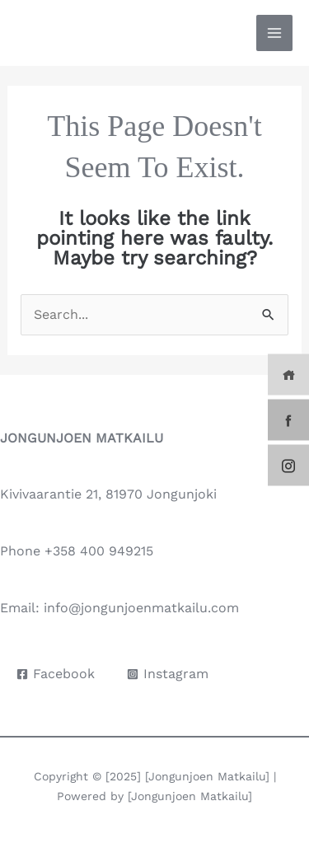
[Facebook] (56, 674)
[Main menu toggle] (274, 33)
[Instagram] (167, 674)
